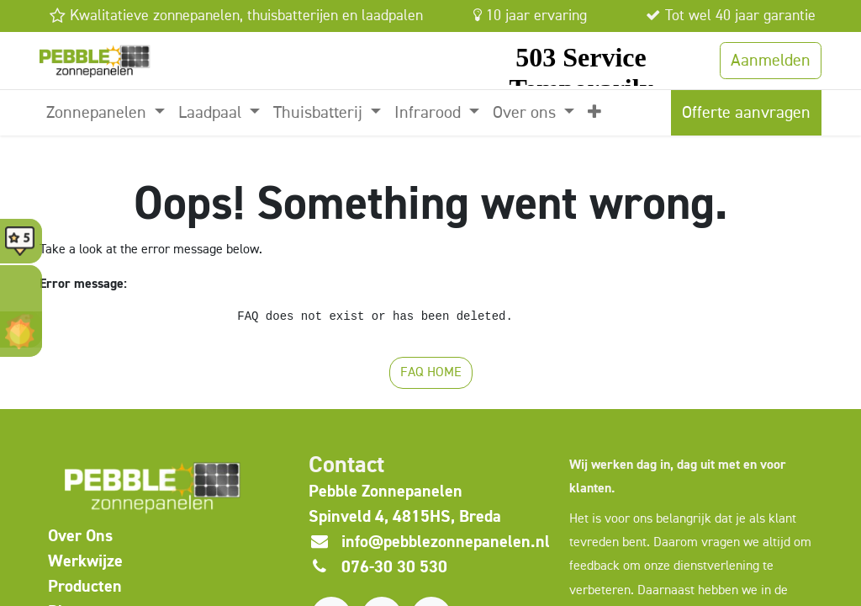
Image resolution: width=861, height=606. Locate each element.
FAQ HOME (431, 373)
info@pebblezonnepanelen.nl (445, 541)
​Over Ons (80, 535)
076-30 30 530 (394, 566)
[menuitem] (106, 112)
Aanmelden (771, 60)
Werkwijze (85, 560)
